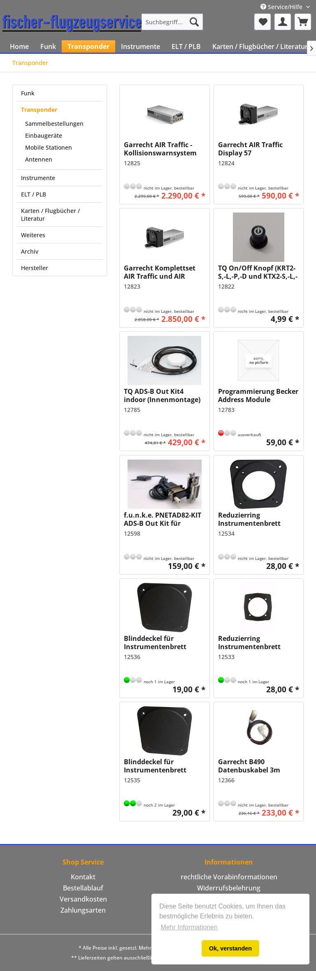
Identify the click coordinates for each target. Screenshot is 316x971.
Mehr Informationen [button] (189, 927)
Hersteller (34, 268)
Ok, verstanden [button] (230, 948)
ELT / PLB (33, 194)
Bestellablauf (83, 887)
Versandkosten (83, 899)
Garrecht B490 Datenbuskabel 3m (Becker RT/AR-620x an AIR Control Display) (254, 766)
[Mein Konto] (282, 22)
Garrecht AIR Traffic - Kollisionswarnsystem (160, 149)
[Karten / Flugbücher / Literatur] (260, 46)
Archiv (29, 251)
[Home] (19, 46)
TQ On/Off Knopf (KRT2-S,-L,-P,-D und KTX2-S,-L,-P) (257, 272)
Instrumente (38, 178)
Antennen (38, 159)
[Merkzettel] (262, 22)
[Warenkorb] (303, 22)
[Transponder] (88, 46)
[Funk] (48, 46)
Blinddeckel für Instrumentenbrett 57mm (155, 642)
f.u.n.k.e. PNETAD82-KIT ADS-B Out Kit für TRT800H (162, 519)
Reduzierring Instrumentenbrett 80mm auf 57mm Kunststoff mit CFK (249, 519)
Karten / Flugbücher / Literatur (50, 214)
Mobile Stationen (48, 147)
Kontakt (83, 876)
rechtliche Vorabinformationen (229, 876)
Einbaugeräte (43, 135)
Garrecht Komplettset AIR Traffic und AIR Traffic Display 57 (159, 272)
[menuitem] (172, 22)
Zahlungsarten (83, 910)
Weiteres (33, 235)
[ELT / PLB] (186, 46)
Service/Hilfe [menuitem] (282, 7)
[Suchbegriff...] (172, 22)
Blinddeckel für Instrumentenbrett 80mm (155, 766)
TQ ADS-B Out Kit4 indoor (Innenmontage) (162, 395)
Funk (28, 93)
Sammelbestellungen (54, 123)
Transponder (39, 109)
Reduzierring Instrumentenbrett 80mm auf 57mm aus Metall (252, 642)
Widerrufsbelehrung (228, 887)
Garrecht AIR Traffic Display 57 (250, 149)
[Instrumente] (140, 46)
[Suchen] (194, 22)
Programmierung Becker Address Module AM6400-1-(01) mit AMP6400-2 (258, 395)
